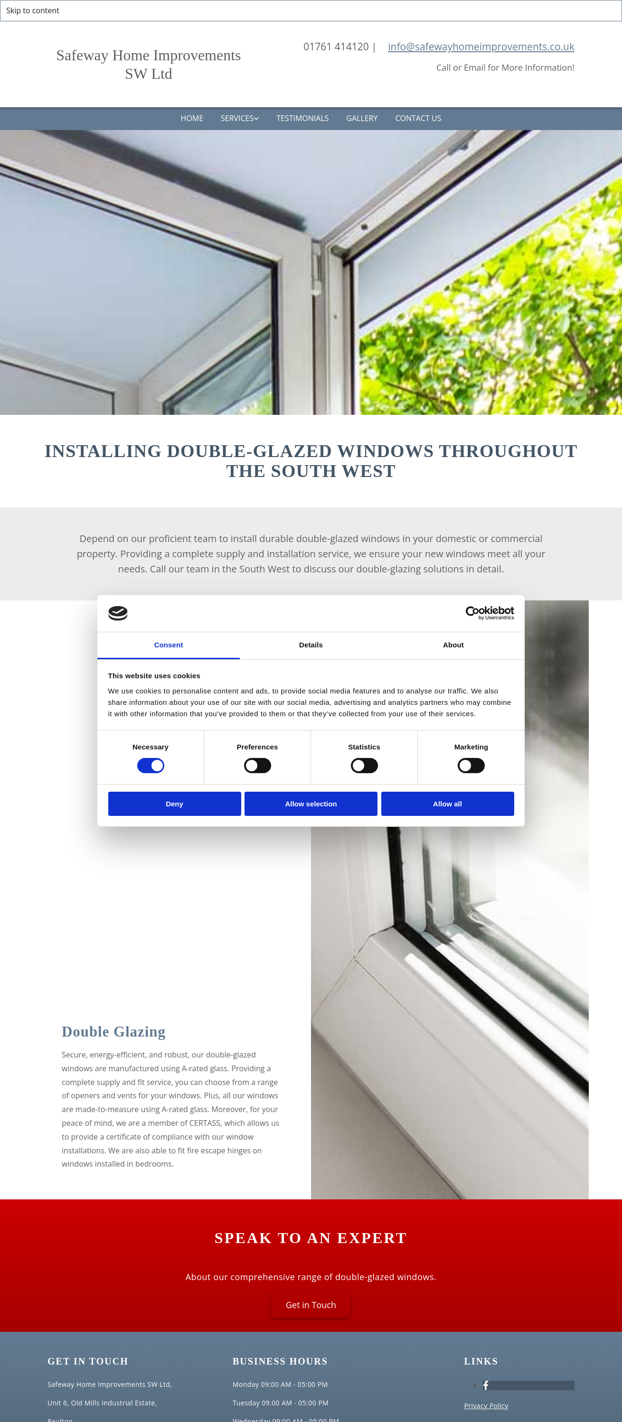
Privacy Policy (486, 1406)
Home (189, 118)
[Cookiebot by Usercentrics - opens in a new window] (472, 613)
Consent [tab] (168, 645)
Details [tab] (311, 645)
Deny (174, 804)
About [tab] (453, 645)
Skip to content (32, 10)
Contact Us (421, 118)
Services (235, 118)
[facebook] (486, 1386)
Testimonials (302, 118)
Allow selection (311, 804)
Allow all (447, 804)
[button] (311, 1305)
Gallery (363, 118)
